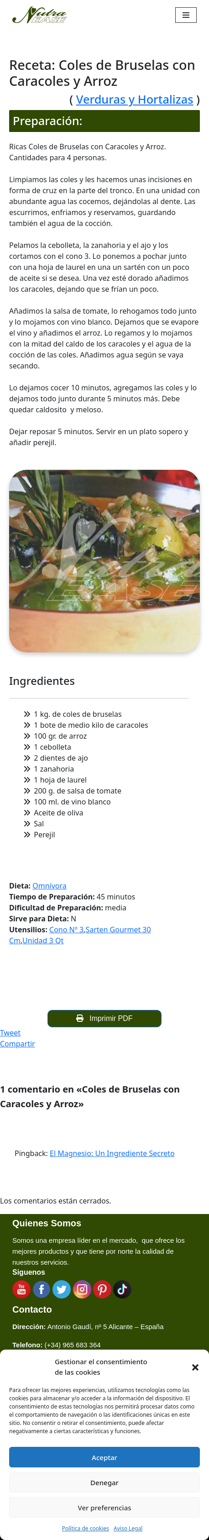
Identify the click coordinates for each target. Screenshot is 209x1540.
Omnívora (49, 886)
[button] (195, 1367)
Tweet (10, 1033)
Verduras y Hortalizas (134, 99)
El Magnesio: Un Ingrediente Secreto (112, 1153)
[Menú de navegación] (186, 15)
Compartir (17, 1044)
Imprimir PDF (104, 1018)
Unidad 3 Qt (42, 941)
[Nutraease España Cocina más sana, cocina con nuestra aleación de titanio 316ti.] (39, 14)
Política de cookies (85, 1528)
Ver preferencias (104, 1507)
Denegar (104, 1482)
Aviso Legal (128, 1528)
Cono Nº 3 (66, 930)
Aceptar (104, 1457)
